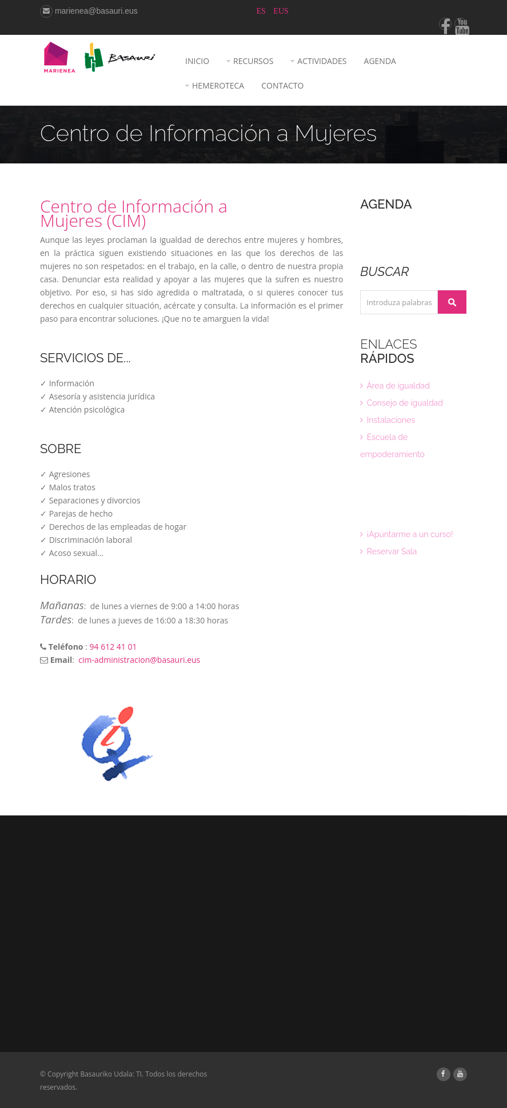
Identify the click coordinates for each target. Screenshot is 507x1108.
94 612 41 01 (113, 646)
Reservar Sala (388, 551)
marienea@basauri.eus (89, 10)
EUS (280, 11)
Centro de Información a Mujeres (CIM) (133, 213)
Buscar (452, 302)
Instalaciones (387, 420)
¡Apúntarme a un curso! (406, 534)
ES (262, 11)
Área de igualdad (395, 385)
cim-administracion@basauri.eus (139, 659)
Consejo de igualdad (401, 402)
